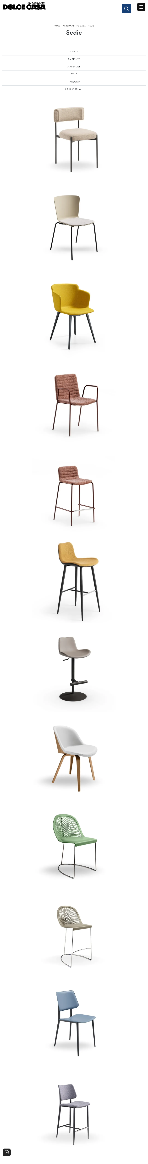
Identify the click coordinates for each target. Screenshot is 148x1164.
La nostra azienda (91, 1127)
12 (96, 979)
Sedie (91, 27)
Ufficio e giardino (56, 1137)
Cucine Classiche (22, 1132)
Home (57, 27)
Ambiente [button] (74, 63)
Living (22, 1137)
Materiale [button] (74, 70)
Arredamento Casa (74, 27)
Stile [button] (74, 78)
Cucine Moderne (22, 1127)
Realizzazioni (126, 1137)
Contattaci (126, 1127)
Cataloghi (126, 1132)
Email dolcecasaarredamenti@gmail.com (74, 1096)
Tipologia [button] (74, 86)
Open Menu (141, 7)
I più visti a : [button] (74, 93)
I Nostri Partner (91, 1132)
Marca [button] (74, 55)
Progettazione (91, 1137)
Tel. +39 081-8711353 (74, 1092)
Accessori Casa (56, 1132)
